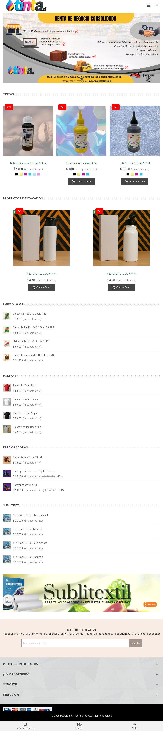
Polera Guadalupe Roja (25, 385)
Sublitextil (12, 505)
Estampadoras (15, 447)
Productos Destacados (23, 198)
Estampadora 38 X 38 (25, 485)
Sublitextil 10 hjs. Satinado (28, 557)
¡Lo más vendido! (16, 674)
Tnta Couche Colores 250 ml (134, 163)
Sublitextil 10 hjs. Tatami (27, 529)
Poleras (9, 375)
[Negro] (16, 174)
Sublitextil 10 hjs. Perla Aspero (30, 543)
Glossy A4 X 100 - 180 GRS (28, 313)
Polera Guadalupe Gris (25, 399)
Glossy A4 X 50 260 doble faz (29, 355)
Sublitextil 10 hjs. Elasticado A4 (30, 515)
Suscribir (135, 643)
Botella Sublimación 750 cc (41, 274)
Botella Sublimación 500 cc (121, 274)
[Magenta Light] (38, 174)
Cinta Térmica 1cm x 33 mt (28, 457)
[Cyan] (29, 174)
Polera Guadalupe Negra (26, 427)
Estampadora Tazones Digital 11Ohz (33, 471)
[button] (81, 79)
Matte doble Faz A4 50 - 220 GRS (31, 327)
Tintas (8, 94)
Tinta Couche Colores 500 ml (81, 163)
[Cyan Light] (34, 174)
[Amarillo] (21, 174)
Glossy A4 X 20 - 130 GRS (27, 341)
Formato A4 (13, 304)
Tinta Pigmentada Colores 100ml (28, 163)
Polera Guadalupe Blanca (27, 413)
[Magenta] (25, 174)
